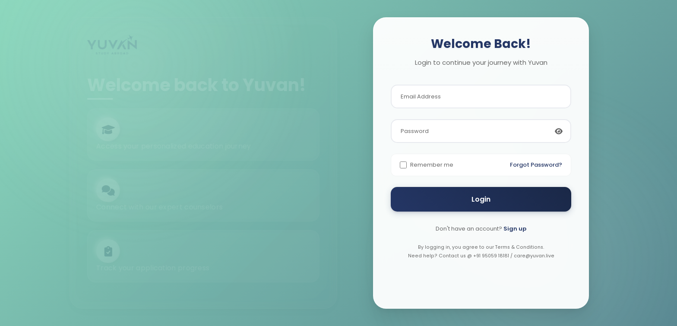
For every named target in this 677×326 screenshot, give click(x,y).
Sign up (514, 229)
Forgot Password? (536, 165)
